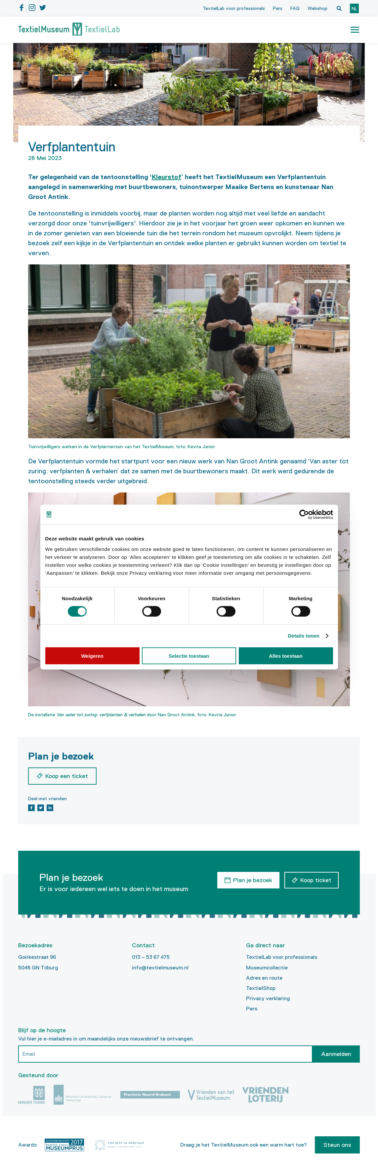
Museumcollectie (267, 967)
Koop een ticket (66, 776)
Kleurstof (166, 176)
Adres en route (264, 978)
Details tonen (303, 636)
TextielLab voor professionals (234, 8)
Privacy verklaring (268, 998)
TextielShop (260, 988)
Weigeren (92, 655)
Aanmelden (336, 1054)
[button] (355, 30)
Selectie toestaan (189, 655)
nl (354, 8)
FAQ (295, 8)
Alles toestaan (286, 655)
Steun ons (337, 1145)
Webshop (317, 8)
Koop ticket (315, 880)
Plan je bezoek (252, 880)
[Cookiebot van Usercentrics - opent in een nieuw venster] (304, 515)
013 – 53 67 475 (151, 957)
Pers (277, 8)
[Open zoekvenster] (339, 8)
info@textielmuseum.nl (160, 967)
